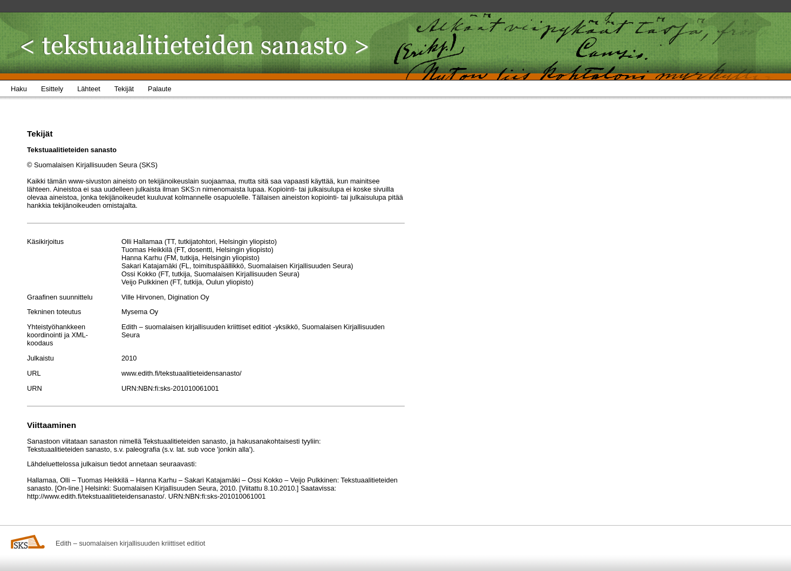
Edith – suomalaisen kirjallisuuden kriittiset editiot (130, 543)
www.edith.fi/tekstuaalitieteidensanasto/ (181, 373)
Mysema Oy (139, 312)
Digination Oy (188, 297)
